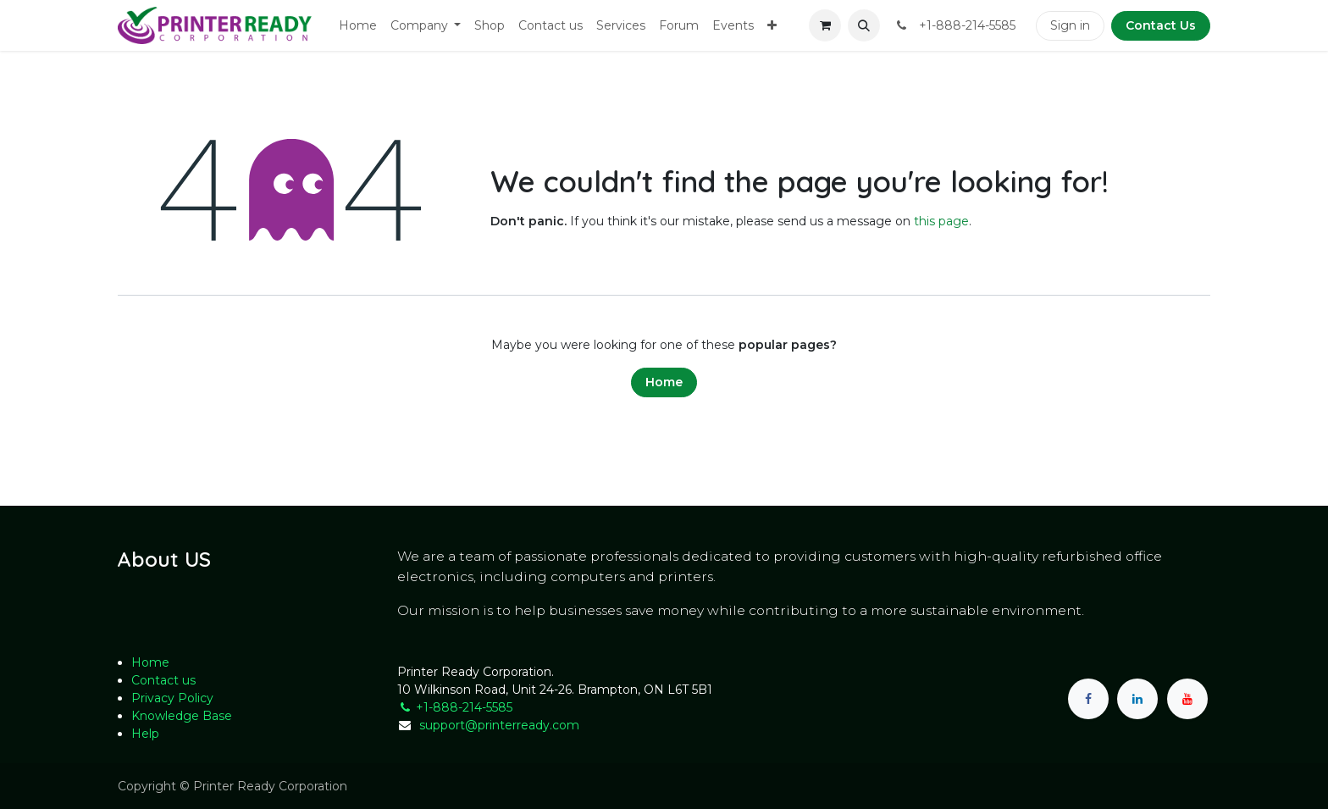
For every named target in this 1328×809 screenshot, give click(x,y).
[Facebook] (1088, 699)
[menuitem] (358, 26)
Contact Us (1161, 25)
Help (145, 733)
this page (941, 221)
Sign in (1070, 25)
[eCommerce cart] (825, 25)
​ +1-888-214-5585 (954, 25)
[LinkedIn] (1137, 699)
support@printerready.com (499, 725)
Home (664, 382)
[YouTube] (1187, 699)
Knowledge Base (181, 715)
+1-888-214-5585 (454, 707)
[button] (864, 25)
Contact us (163, 680)
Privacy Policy (172, 698)
